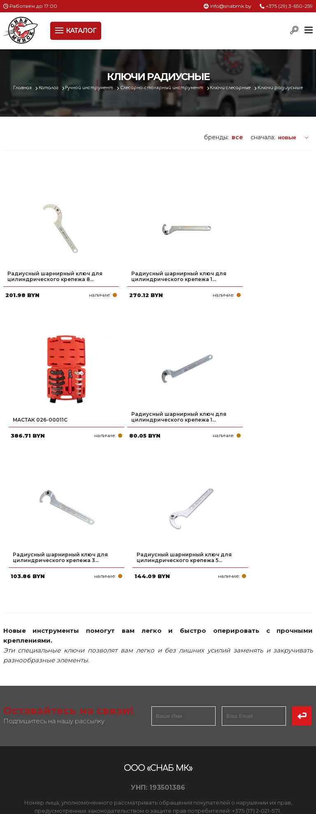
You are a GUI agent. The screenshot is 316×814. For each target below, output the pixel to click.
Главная (26, 87)
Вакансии (19, 760)
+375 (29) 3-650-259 (289, 6)
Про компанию (28, 694)
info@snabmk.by (230, 6)
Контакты (19, 747)
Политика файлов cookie (38, 654)
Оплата (15, 707)
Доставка (19, 720)
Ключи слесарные (256, 87)
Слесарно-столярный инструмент (180, 87)
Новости (17, 734)
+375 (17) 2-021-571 (206, 707)
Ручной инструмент (100, 87)
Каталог (55, 87)
